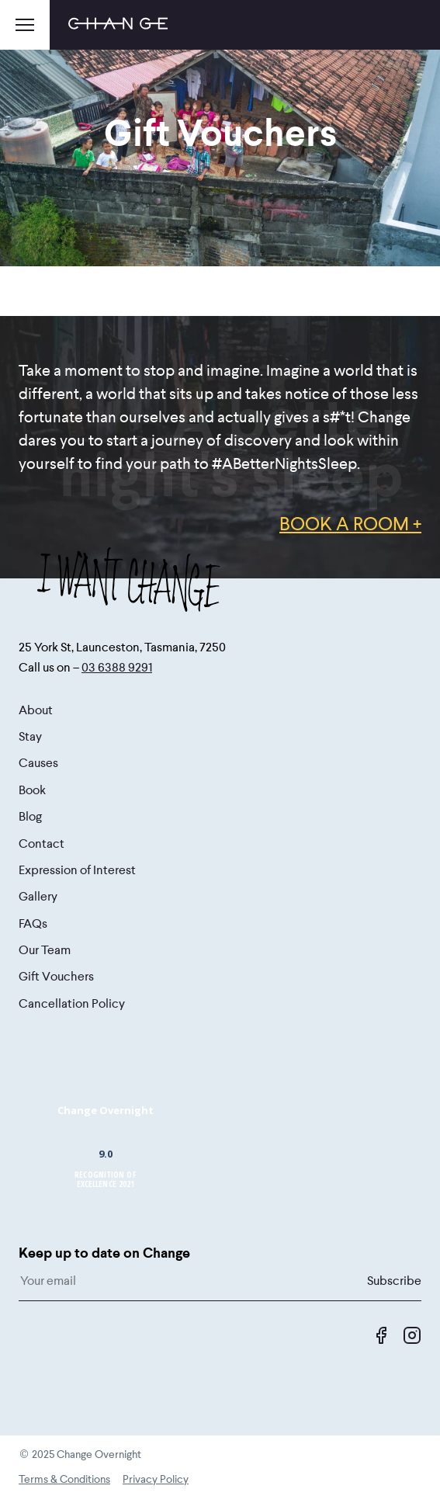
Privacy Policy (156, 1479)
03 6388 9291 (116, 667)
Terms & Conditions (64, 1479)
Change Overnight (105, 1110)
